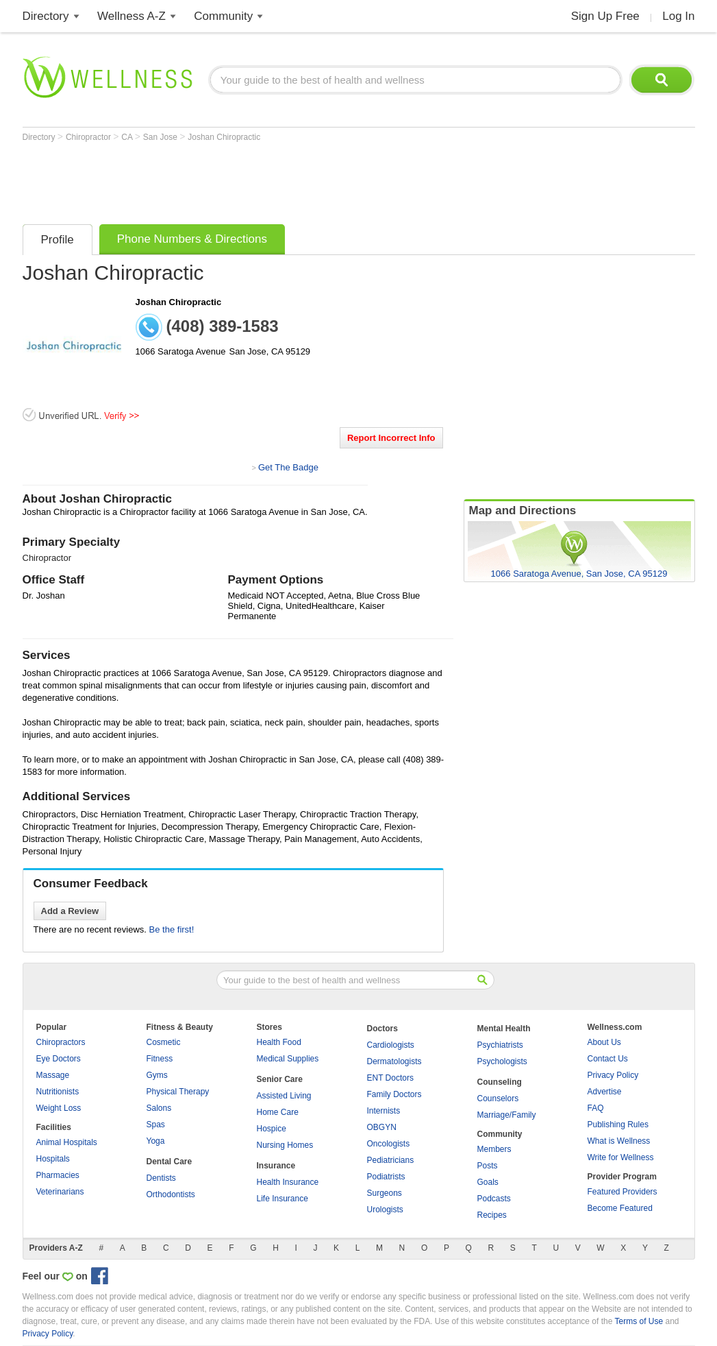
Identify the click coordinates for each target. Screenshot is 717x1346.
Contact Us (608, 1058)
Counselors (498, 1098)
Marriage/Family (506, 1115)
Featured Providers (622, 1192)
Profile (57, 239)
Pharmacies (57, 1175)
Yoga (156, 1141)
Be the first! (171, 929)
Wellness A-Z (131, 16)
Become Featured (620, 1208)
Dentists (161, 1178)
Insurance (276, 1165)
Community (223, 16)
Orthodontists (171, 1194)
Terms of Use (638, 1321)
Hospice (271, 1128)
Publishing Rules (618, 1124)
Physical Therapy (178, 1091)
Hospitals (53, 1159)
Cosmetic (164, 1042)
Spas (156, 1124)
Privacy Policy (613, 1075)
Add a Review (70, 911)
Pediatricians (390, 1160)
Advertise (605, 1091)
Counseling (499, 1082)
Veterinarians (60, 1192)
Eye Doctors (58, 1058)
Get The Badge (288, 467)
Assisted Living (284, 1096)
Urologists (385, 1209)
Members (494, 1149)
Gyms (157, 1075)
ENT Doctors (390, 1078)
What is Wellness (619, 1141)
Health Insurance (288, 1182)
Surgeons (384, 1193)
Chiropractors (61, 1042)
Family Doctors (394, 1094)
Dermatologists (394, 1061)
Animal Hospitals (66, 1142)
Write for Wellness (621, 1157)
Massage (53, 1075)
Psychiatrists (500, 1045)
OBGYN (382, 1127)
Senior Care (280, 1079)
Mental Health (504, 1028)
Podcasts (494, 1198)
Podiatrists (386, 1176)
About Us (604, 1042)
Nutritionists (57, 1091)
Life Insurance (282, 1198)
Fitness (160, 1058)
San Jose (161, 137)
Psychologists (502, 1061)
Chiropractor (89, 137)
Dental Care (169, 1161)
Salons (159, 1108)
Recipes (492, 1215)
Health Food (279, 1042)
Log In (678, 16)
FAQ (596, 1108)
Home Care (278, 1112)
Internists (384, 1111)
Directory (46, 16)
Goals (488, 1182)
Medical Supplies (288, 1058)
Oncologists (388, 1144)
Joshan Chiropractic (224, 137)
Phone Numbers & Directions (192, 238)
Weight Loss (58, 1108)
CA (127, 137)
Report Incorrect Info (391, 438)
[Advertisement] (272, 180)
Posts (487, 1165)
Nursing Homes (285, 1145)
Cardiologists (390, 1045)
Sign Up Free (605, 16)
